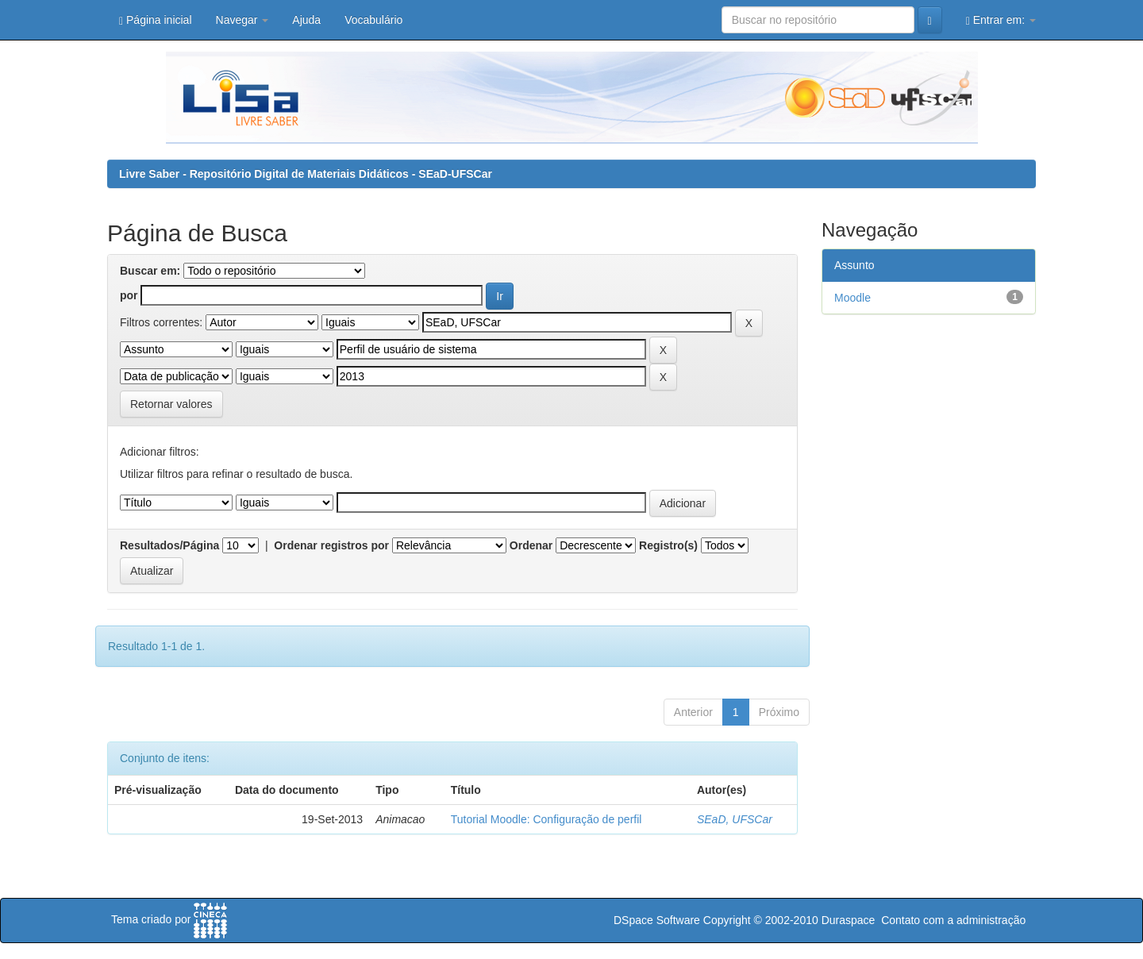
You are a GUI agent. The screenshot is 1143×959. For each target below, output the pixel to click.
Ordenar (531, 545)
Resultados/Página (169, 545)
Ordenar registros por (331, 545)
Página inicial (155, 20)
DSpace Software (657, 920)
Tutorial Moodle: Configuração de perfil (546, 819)
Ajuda (306, 19)
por (129, 295)
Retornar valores (171, 404)
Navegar (242, 19)
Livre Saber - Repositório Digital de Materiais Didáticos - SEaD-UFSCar (305, 174)
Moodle (852, 297)
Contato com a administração (953, 920)
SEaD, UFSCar (734, 819)
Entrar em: (1001, 20)
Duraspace (849, 920)
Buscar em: (150, 270)
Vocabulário (373, 19)
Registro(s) (668, 545)
